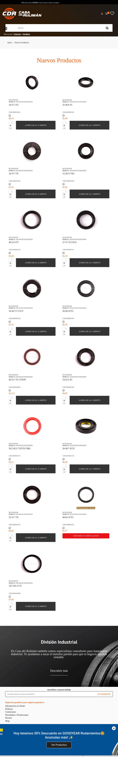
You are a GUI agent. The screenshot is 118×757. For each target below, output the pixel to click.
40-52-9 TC (14, 242)
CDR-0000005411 (68, 249)
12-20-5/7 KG (68, 174)
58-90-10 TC (67, 311)
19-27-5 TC (14, 105)
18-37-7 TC (14, 174)
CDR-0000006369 (68, 387)
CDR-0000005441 (14, 112)
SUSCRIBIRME (104, 694)
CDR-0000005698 (14, 593)
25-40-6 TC (67, 105)
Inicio (9, 42)
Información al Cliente (15, 706)
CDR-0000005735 (14, 456)
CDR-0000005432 (14, 181)
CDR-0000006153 (14, 524)
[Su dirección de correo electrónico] (50, 694)
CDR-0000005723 (68, 524)
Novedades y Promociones (16, 715)
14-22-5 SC (67, 380)
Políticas (9, 709)
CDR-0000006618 (14, 387)
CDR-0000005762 (68, 456)
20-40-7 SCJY (68, 448)
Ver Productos (59, 744)
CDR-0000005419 (14, 249)
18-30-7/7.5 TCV (16, 311)
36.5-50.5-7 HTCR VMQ (19, 448)
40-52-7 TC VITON (17, 380)
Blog (7, 721)
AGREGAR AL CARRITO (36, 125)
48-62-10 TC (67, 517)
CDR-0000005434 (68, 181)
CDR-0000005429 (14, 318)
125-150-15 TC (15, 586)
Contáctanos (10, 712)
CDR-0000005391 (68, 318)
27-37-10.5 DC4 (69, 242)
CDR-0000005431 (68, 112)
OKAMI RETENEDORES (24, 102)
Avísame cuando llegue (86, 536)
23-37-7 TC (14, 517)
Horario (8, 718)
